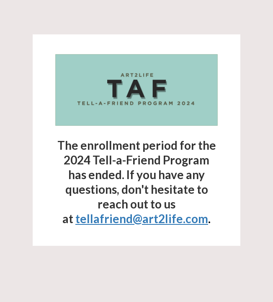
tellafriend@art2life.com (141, 218)
